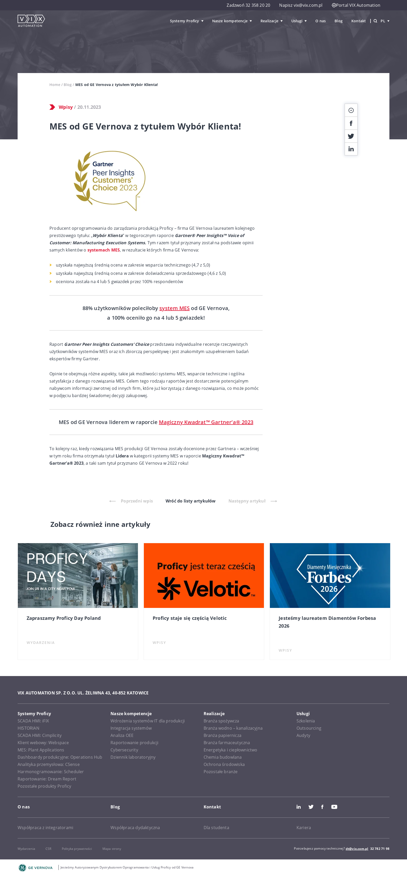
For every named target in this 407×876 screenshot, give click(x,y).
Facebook (322, 807)
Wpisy (66, 107)
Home (54, 84)
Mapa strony (111, 848)
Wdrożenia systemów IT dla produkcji (147, 721)
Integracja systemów (131, 728)
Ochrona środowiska (224, 764)
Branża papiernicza (223, 735)
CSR (48, 848)
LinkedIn (299, 807)
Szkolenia (306, 721)
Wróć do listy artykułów (191, 501)
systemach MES (103, 250)
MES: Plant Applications (41, 750)
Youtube (334, 807)
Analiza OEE (122, 735)
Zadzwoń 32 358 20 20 (248, 5)
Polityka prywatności (77, 848)
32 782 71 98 (379, 848)
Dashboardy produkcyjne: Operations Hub (60, 757)
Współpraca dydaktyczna (135, 827)
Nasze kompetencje (230, 20)
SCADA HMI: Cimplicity (40, 735)
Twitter (311, 807)
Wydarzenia (26, 848)
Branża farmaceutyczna (227, 742)
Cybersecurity (124, 750)
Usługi (296, 20)
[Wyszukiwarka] (375, 21)
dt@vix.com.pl (357, 848)
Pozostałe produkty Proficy (44, 786)
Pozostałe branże (221, 771)
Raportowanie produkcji (134, 742)
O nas (320, 20)
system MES (174, 308)
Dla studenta (216, 827)
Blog (339, 20)
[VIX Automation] (31, 21)
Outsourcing (309, 728)
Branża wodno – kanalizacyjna (233, 728)
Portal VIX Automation (356, 5)
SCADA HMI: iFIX (33, 721)
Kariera (304, 827)
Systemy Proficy (184, 20)
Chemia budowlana (223, 757)
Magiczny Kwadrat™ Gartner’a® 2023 (206, 422)
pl (385, 20)
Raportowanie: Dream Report (47, 779)
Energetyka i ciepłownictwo (230, 750)
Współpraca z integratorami (45, 827)
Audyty (303, 735)
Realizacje (269, 20)
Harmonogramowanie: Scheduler (51, 771)
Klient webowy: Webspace (43, 742)
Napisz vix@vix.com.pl (300, 5)
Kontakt (358, 20)
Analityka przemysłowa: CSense (49, 764)
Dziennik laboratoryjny (133, 757)
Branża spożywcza (221, 721)
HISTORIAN (28, 728)
